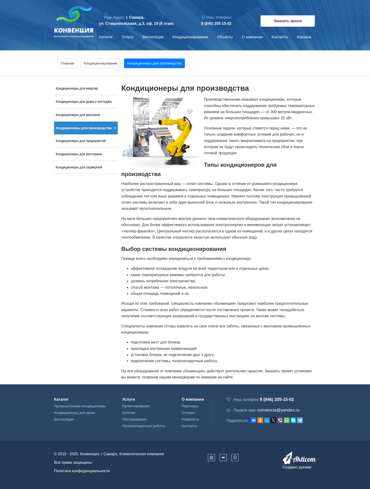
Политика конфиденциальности (82, 471)
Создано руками (297, 467)
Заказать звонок (287, 21)
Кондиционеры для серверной (79, 167)
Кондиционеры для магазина (78, 115)
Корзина (304, 37)
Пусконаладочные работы (143, 426)
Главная (67, 63)
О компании (252, 37)
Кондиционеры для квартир (77, 88)
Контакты (280, 37)
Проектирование (136, 406)
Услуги (127, 37)
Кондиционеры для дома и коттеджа (84, 101)
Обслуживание (134, 419)
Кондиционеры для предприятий (81, 141)
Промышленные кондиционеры (80, 406)
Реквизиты (190, 419)
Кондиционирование (190, 37)
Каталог (106, 37)
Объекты (225, 37)
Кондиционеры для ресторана (79, 154)
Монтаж (128, 413)
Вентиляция (152, 37)
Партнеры (190, 406)
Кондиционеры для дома (74, 413)
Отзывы (188, 413)
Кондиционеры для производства (84, 128)
